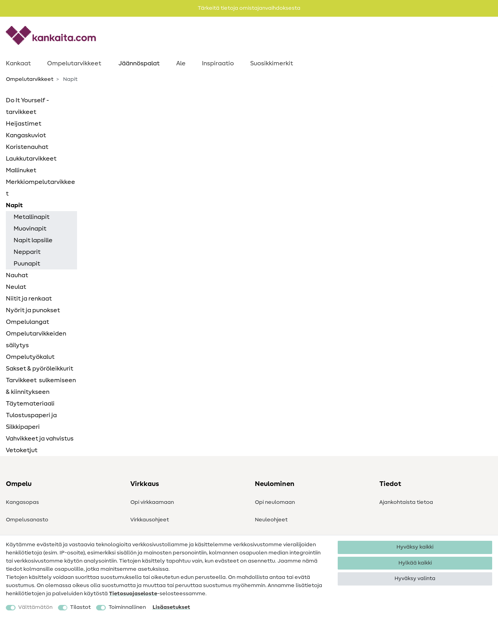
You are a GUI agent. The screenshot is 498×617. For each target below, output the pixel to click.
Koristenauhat (27, 147)
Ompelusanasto (27, 520)
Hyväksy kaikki (414, 547)
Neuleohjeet (271, 520)
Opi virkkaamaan (152, 502)
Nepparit (27, 252)
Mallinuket (21, 170)
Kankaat (18, 63)
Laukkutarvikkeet (31, 159)
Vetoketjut (21, 450)
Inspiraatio (218, 63)
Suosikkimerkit (271, 63)
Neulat (16, 287)
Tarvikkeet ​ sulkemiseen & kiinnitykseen (41, 386)
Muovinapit (30, 228)
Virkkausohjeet (149, 520)
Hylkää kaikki (415, 563)
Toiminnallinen (127, 607)
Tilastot (80, 607)
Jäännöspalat (139, 63)
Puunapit (27, 263)
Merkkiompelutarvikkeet (40, 188)
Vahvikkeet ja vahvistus (40, 438)
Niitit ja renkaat (29, 298)
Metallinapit (31, 217)
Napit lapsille (33, 240)
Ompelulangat (27, 322)
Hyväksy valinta (415, 578)
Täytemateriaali (30, 403)
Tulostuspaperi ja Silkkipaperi (31, 421)
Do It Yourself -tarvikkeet (27, 106)
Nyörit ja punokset (33, 310)
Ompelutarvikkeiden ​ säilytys (36, 339)
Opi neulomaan (275, 502)
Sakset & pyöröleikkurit (39, 368)
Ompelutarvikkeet (74, 63)
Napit (14, 205)
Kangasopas (22, 502)
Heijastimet (23, 124)
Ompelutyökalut (30, 357)
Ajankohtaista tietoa (406, 502)
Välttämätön (35, 607)
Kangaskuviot (26, 135)
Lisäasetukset (171, 607)
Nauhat (17, 275)
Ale (181, 63)
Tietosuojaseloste (133, 593)
